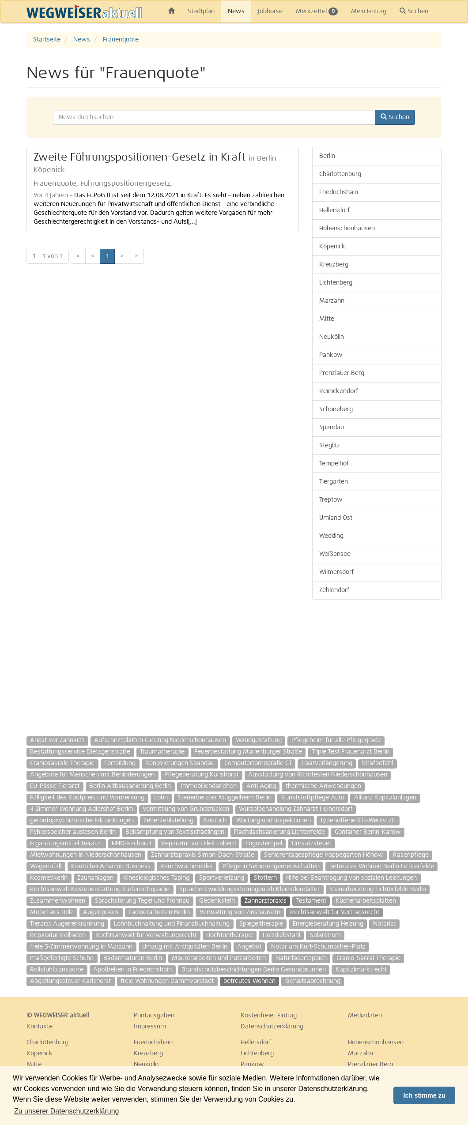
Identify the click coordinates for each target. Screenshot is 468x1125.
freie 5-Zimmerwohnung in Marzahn (81, 947)
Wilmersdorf (336, 572)
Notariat (384, 924)
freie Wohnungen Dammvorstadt (167, 981)
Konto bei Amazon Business (111, 866)
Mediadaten (365, 1015)
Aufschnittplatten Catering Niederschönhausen (160, 740)
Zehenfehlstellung (168, 821)
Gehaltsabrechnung (312, 981)
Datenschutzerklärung (272, 1027)
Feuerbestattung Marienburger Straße (248, 752)
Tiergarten (333, 482)
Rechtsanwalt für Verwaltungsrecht (145, 935)
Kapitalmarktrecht (361, 970)
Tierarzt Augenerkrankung (67, 924)
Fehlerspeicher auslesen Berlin (73, 832)
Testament (311, 901)
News (236, 11)
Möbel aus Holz (51, 912)
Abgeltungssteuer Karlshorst (70, 981)
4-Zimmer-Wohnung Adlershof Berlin (81, 809)
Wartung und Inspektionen (273, 821)
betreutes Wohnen (249, 981)
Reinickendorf (338, 391)
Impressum (150, 1027)
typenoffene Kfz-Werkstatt (358, 821)
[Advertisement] (377, 663)
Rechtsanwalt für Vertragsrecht (334, 912)
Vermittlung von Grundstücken (186, 809)
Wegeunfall (45, 866)
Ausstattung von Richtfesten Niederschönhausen (317, 775)
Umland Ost (335, 518)
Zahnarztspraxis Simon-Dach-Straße (202, 855)
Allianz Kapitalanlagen (385, 798)
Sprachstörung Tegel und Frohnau (142, 901)
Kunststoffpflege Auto (312, 798)
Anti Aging (261, 786)
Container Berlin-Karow (368, 832)
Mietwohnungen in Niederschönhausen (85, 855)
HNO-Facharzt (131, 843)
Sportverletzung (221, 878)
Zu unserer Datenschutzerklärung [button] (66, 1111)
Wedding (331, 536)
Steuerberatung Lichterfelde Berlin (377, 889)
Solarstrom (325, 935)
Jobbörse (270, 11)
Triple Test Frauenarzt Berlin (350, 752)
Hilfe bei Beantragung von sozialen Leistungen (351, 878)
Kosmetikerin (49, 878)
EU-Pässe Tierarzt (54, 786)
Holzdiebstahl (281, 935)
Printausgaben (154, 1015)
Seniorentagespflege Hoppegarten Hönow (323, 855)
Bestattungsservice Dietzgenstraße (80, 752)
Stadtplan (201, 11)
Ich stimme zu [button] (424, 1095)
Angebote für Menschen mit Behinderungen (92, 775)
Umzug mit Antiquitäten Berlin (184, 947)
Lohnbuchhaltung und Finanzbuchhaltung (172, 924)
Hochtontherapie (229, 935)
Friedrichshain (338, 192)
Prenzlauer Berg (341, 373)
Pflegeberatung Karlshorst (201, 775)
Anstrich (214, 821)
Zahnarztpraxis (266, 901)
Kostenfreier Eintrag (269, 1015)
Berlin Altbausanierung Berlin (130, 786)
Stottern (265, 878)
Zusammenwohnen (57, 901)
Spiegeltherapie (261, 924)
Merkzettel (317, 11)
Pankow (331, 355)
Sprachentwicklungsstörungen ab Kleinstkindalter (249, 889)
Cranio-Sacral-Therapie (368, 958)
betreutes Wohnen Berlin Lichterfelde (381, 866)
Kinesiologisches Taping (156, 878)
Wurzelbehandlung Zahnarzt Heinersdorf (295, 809)
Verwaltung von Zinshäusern (240, 912)
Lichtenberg (335, 283)
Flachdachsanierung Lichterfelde (279, 832)
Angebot (249, 947)
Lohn (161, 798)
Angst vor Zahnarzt (57, 740)
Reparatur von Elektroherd (198, 843)
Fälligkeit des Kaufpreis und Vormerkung (87, 798)
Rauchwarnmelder (186, 866)
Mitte (326, 319)
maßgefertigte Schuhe (62, 958)
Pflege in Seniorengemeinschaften (271, 866)
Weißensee (335, 554)
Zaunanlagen (95, 878)
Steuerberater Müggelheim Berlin (224, 798)
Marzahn (331, 301)
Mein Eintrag (368, 11)
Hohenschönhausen (347, 228)
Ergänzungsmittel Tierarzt (66, 843)
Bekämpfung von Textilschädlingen (174, 832)
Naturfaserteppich (301, 958)
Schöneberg (336, 409)
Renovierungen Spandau (180, 763)
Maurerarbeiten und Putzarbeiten (219, 958)
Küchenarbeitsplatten (366, 901)
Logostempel (263, 843)
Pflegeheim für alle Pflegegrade (336, 740)
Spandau (331, 427)
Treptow (331, 500)
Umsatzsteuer (312, 843)
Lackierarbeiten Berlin (159, 912)
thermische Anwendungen (323, 786)
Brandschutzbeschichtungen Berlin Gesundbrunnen (253, 970)
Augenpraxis (101, 912)
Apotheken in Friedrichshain (132, 970)
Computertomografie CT (258, 763)
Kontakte (39, 1027)
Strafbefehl (377, 763)
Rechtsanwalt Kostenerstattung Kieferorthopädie (100, 889)
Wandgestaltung (259, 740)
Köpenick (332, 247)
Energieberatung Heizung (328, 924)
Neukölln (331, 337)
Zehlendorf (334, 590)
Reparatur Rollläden (58, 935)
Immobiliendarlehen (209, 786)
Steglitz (329, 445)
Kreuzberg (333, 265)
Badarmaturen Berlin (132, 958)
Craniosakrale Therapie (62, 763)
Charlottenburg (340, 174)
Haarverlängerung (327, 763)
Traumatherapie (162, 752)
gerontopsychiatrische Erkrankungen (82, 821)
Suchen (414, 11)
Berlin (327, 156)
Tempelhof (334, 464)
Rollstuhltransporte (56, 970)
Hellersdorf (334, 210)
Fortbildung (120, 763)
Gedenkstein (217, 901)
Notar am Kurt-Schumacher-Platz (318, 947)
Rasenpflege (411, 855)
